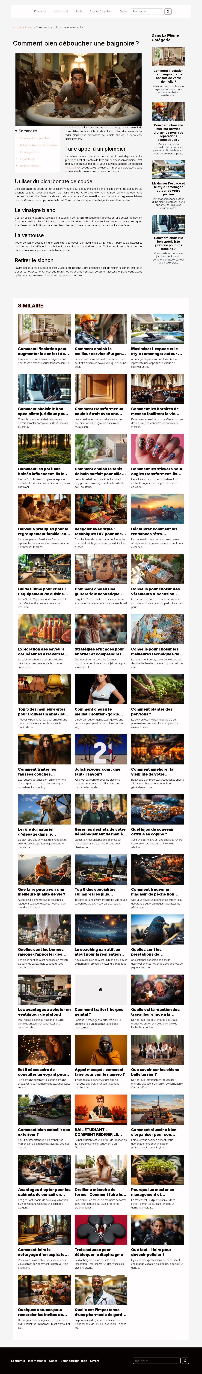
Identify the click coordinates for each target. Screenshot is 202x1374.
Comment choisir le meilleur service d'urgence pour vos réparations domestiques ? (168, 132)
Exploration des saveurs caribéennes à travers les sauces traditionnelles (42, 654)
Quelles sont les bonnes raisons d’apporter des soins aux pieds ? (41, 954)
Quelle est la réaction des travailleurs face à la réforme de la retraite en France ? (155, 1016)
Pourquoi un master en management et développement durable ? (155, 1194)
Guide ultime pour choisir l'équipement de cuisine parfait (42, 594)
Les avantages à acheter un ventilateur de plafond (44, 1012)
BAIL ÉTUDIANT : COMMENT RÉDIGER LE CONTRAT (96, 1134)
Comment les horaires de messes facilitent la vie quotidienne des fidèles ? (155, 414)
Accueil (17, 27)
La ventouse (27, 159)
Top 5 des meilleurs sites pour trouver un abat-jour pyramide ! (42, 714)
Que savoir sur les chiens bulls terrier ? (155, 1072)
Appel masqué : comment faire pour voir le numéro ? (100, 1072)
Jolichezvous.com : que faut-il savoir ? (97, 771)
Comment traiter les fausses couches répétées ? (37, 774)
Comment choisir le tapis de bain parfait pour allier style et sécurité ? (99, 474)
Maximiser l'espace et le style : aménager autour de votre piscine (168, 188)
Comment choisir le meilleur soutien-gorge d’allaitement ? (97, 714)
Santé (79, 11)
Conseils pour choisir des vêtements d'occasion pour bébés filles (155, 594)
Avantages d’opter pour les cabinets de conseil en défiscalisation (44, 1194)
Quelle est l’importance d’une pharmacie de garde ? (100, 1314)
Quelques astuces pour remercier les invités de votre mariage (40, 1314)
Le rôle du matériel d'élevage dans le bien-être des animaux (39, 834)
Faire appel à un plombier (35, 138)
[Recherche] (147, 11)
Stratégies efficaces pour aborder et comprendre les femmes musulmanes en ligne (100, 656)
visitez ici (70, 167)
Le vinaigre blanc (30, 152)
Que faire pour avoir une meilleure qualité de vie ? (41, 891)
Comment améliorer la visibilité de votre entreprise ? (152, 774)
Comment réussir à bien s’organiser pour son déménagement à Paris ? (154, 1134)
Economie (40, 11)
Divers (123, 11)
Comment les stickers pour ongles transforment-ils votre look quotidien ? (157, 474)
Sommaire (28, 131)
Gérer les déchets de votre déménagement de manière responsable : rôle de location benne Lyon (101, 836)
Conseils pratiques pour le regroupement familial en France (43, 534)
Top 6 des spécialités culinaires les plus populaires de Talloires (97, 894)
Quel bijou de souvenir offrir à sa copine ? (152, 831)
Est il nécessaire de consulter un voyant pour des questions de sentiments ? (42, 1076)
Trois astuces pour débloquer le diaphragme (99, 1252)
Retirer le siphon (29, 166)
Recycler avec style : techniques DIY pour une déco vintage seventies (98, 534)
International (60, 11)
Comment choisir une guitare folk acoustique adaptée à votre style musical (97, 596)
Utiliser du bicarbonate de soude (39, 145)
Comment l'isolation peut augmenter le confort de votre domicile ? (169, 76)
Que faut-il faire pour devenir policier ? (151, 1252)
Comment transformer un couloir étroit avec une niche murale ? (99, 414)
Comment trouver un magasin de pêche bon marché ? (152, 894)
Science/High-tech (101, 11)
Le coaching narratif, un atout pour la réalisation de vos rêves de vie (100, 954)
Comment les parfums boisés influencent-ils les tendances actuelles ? (42, 474)
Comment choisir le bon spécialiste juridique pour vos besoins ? (168, 243)
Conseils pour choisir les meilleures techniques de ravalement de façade (155, 654)
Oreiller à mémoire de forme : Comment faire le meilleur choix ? (98, 1194)
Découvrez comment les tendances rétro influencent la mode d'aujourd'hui (154, 536)
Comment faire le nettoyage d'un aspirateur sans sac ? (43, 1254)
